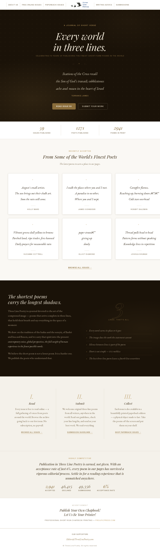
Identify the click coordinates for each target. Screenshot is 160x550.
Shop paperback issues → (128, 432)
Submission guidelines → (80, 432)
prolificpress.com (105, 520)
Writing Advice (104, 5)
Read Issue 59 (64, 106)
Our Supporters (80, 534)
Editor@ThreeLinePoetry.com (80, 539)
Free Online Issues (31, 5)
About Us (13, 5)
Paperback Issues (54, 5)
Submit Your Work (93, 106)
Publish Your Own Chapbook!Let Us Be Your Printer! (80, 512)
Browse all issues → (80, 268)
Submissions (122, 5)
